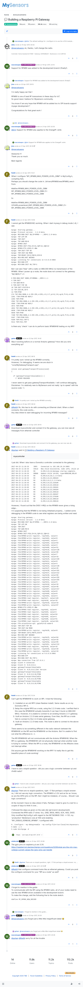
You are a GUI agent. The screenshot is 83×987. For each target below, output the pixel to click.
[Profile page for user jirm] (7, 85)
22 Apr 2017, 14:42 (35, 338)
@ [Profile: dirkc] (26, 41)
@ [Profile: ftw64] (14, 407)
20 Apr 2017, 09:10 (27, 84)
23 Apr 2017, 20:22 (48, 884)
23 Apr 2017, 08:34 (28, 404)
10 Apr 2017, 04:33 (28, 45)
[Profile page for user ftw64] (7, 174)
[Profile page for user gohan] (7, 340)
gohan (13, 338)
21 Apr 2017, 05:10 (27, 146)
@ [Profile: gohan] (14, 450)
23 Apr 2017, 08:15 (28, 356)
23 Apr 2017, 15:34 (28, 695)
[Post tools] (77, 58)
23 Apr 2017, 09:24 (28, 447)
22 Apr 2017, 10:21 (28, 173)
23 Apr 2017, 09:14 (35, 425)
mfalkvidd (15, 841)
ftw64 (13, 173)
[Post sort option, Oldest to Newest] (7, 31)
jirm (12, 84)
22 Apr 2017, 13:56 (28, 220)
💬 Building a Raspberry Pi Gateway (39, 450)
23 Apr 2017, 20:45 (48, 935)
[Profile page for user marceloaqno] (7, 66)
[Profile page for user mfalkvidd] (7, 842)
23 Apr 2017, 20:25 (35, 915)
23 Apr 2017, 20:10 (38, 866)
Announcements (11, 24)
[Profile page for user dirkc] (7, 46)
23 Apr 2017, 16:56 (35, 765)
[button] (3, 984)
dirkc (13, 45)
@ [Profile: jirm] (13, 130)
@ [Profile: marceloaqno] (17, 48)
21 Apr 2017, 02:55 (48, 126)
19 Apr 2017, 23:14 (48, 65)
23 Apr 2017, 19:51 (28, 787)
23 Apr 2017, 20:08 (38, 841)
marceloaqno (19, 41)
